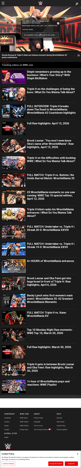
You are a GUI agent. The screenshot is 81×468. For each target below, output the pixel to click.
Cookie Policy (61, 425)
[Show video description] (74, 55)
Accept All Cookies (55, 463)
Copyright (37, 422)
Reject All (71, 463)
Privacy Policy (38, 418)
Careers (6, 422)
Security (59, 418)
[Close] (77, 454)
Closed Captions (62, 429)
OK (40, 34)
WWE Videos (24, 422)
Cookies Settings (8, 463)
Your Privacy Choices (41, 429)
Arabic (6, 437)
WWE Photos (24, 425)
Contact (6, 429)
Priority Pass (24, 429)
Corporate (7, 418)
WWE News (24, 418)
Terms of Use (38, 425)
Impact (6, 425)
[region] (40, 459)
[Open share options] (78, 55)
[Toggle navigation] (3, 3)
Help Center (61, 422)
